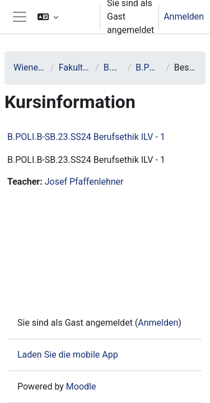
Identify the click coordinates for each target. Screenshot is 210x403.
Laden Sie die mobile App (67, 354)
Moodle (81, 386)
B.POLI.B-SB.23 (148, 67)
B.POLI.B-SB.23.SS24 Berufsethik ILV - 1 (86, 137)
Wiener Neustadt (29, 67)
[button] (63, 17)
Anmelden (184, 16)
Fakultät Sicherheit (75, 67)
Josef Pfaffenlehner (84, 181)
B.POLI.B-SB (113, 67)
